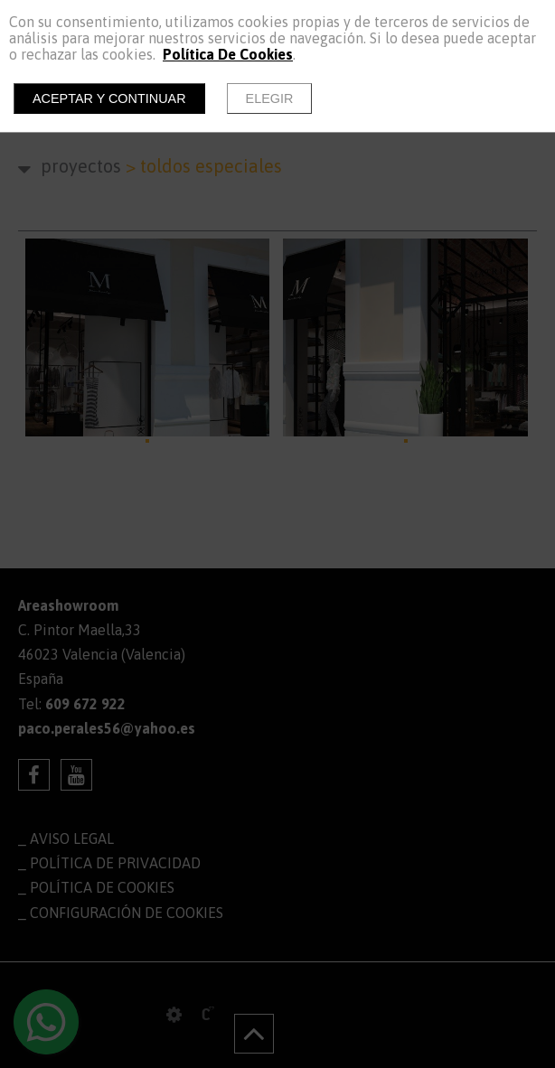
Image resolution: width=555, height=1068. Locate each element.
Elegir (270, 98)
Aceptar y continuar (109, 98)
